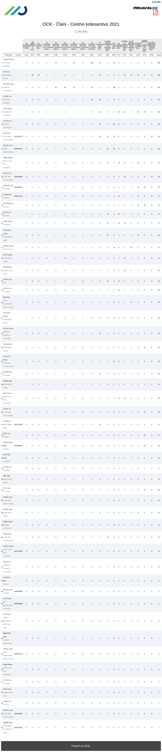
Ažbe (7, 689)
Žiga (7, 279)
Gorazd (7, 614)
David (6, 72)
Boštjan (7, 255)
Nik (7, 372)
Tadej (8, 59)
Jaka (8, 185)
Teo (7, 409)
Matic (7, 194)
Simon (7, 393)
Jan (7, 96)
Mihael (8, 546)
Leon (6, 433)
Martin (7, 221)
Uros (7, 212)
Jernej (8, 497)
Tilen (7, 173)
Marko (7, 108)
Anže (6, 133)
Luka (7, 145)
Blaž (7, 534)
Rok (7, 701)
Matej (8, 84)
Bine (7, 680)
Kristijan (8, 246)
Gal (7, 421)
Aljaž (7, 344)
